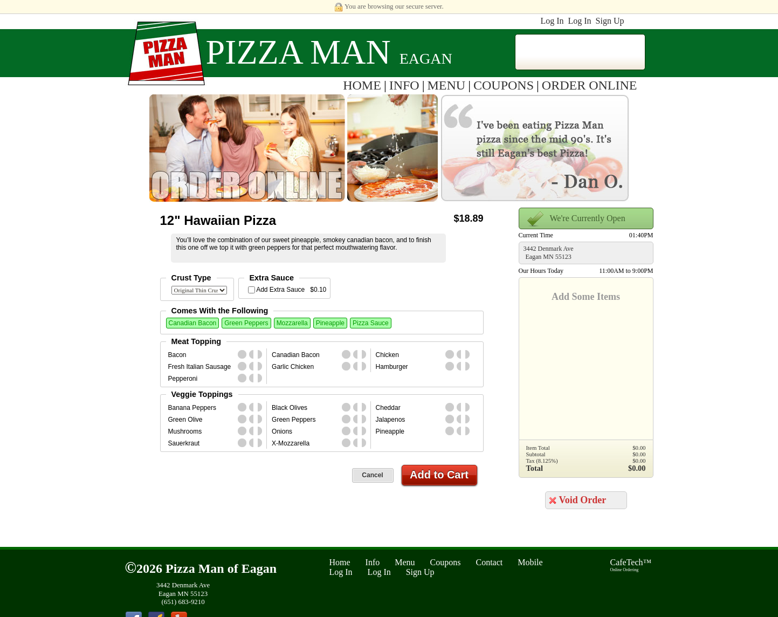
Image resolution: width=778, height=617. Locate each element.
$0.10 (318, 289)
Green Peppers (246, 323)
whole (242, 354)
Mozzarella (292, 323)
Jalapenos (390, 419)
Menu (405, 562)
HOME (362, 85)
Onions (282, 431)
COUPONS (503, 85)
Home (339, 562)
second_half (262, 354)
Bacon (177, 355)
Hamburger (392, 367)
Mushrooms (185, 431)
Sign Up (610, 20)
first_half (253, 354)
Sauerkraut (184, 443)
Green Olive (185, 419)
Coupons (445, 562)
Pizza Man (298, 52)
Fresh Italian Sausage (199, 367)
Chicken (387, 355)
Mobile (530, 562)
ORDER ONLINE (589, 85)
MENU (447, 85)
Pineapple (330, 323)
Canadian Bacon (193, 323)
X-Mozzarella (290, 443)
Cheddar (388, 408)
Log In (551, 20)
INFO (404, 85)
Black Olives (289, 408)
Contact (489, 562)
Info (373, 562)
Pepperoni (183, 378)
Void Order (583, 500)
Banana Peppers (192, 408)
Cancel (372, 475)
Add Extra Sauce (280, 289)
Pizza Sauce (371, 323)
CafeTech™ (631, 565)
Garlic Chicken (293, 367)
